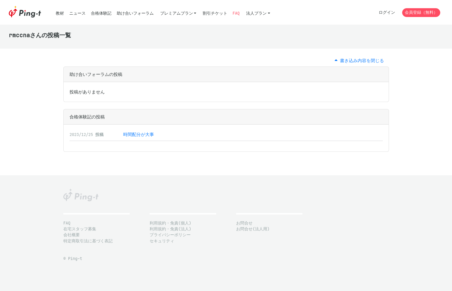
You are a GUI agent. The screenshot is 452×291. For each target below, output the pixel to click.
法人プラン (256, 13)
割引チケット (215, 13)
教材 (60, 13)
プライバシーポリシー (170, 234)
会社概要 (71, 234)
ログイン (387, 12)
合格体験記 (101, 13)
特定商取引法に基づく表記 (88, 241)
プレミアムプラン (176, 13)
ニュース (77, 13)
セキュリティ (162, 241)
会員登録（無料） (421, 12)
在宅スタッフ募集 (79, 229)
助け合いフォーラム (135, 13)
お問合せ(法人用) (253, 229)
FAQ (236, 13)
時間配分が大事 (138, 134)
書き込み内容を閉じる (359, 60)
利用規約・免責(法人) (170, 229)
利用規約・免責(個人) (170, 223)
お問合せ (244, 223)
